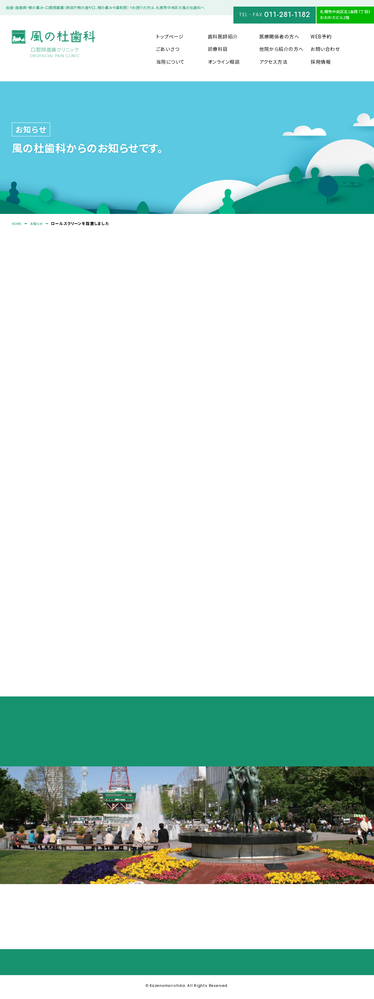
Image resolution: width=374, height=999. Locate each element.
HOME (18, 224)
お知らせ (40, 224)
